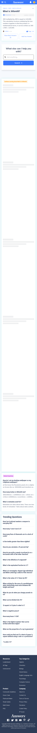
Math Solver (6, 705)
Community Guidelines (9, 692)
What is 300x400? (11, 11)
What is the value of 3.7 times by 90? (15, 578)
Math (9, 8)
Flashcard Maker (7, 698)
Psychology (22, 678)
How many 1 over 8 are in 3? (12, 529)
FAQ (4, 708)
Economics (22, 685)
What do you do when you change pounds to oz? (17, 593)
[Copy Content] (29, 31)
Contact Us (22, 695)
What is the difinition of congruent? (15, 560)
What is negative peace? (11, 611)
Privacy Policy (23, 702)
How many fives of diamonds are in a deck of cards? (18, 535)
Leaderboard (6, 662)
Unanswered (6, 669)
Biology (21, 669)
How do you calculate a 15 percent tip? (16, 547)
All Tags (5, 665)
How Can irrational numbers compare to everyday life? (16, 522)
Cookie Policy (23, 708)
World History (23, 672)
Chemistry (22, 665)
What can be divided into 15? (12, 600)
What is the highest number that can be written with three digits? (16, 623)
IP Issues (21, 712)
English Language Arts (25, 675)
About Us (22, 692)
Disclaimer (22, 705)
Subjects (5, 8)
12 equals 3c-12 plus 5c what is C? (14, 605)
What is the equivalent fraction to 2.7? (15, 565)
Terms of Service (24, 698)
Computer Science (24, 682)
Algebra (21, 662)
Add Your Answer (27, 36)
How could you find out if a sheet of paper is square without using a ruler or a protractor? (18, 635)
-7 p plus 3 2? (7, 642)
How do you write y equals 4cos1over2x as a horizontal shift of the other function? (17, 553)
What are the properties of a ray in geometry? (18, 629)
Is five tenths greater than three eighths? (16, 542)
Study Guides (7, 702)
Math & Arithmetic (16, 8)
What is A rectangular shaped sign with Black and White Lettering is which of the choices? (18, 572)
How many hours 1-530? (11, 616)
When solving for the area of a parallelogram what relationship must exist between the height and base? (18, 585)
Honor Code (6, 695)
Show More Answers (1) (10, 36)
